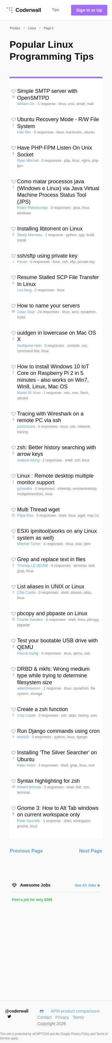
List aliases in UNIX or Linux (50, 587)
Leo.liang (25, 290)
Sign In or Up (89, 10)
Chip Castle (26, 592)
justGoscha (26, 426)
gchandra (25, 489)
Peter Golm (26, 765)
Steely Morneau (30, 235)
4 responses (54, 544)
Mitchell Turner (29, 544)
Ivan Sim (24, 132)
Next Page (90, 850)
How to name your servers (48, 306)
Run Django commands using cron (58, 731)
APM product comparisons (75, 1011)
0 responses (44, 132)
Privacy (62, 1017)
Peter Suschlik (29, 821)
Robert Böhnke (29, 787)
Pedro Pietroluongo (33, 208)
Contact (44, 1017)
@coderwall (16, 1014)
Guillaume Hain (29, 346)
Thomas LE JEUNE (33, 566)
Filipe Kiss (25, 515)
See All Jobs (87, 885)
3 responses (56, 620)
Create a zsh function (42, 709)
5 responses (46, 515)
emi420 (23, 737)
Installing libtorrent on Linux (49, 229)
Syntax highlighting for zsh (48, 781)
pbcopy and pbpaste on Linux (52, 613)
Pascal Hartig (28, 653)
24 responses (49, 312)
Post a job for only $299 (32, 900)
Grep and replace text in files (51, 559)
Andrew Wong (29, 460)
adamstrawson (29, 688)
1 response (47, 104)
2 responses (45, 290)
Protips (15, 28)
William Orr (26, 104)
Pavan (22, 262)
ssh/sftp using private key (47, 256)
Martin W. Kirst (29, 393)
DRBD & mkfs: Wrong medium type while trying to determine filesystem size (53, 675)
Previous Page (26, 850)
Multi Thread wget (38, 510)
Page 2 (48, 28)
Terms (78, 1017)
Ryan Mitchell (28, 161)
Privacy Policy (80, 1034)
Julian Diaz (26, 312)
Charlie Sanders (30, 620)
